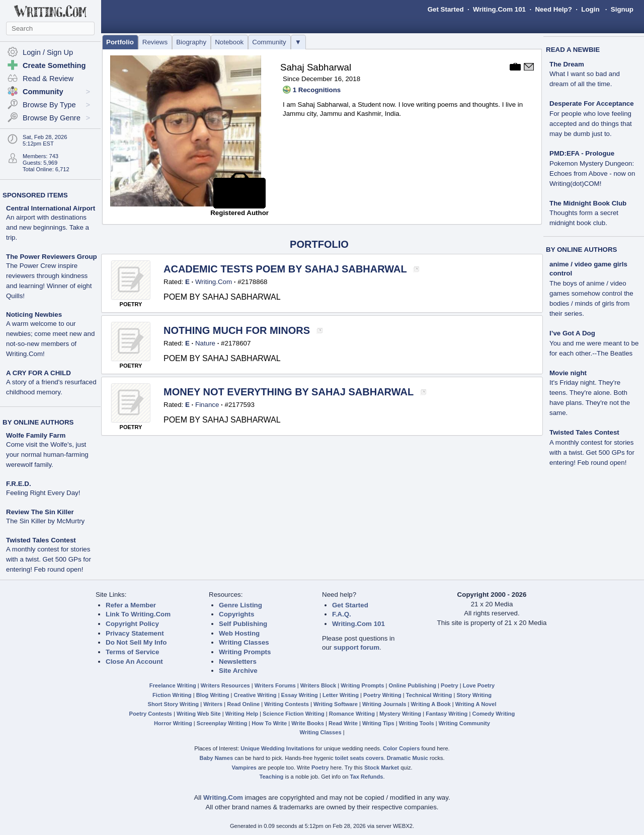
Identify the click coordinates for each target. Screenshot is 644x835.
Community (269, 42)
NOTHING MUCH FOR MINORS (238, 330)
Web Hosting (239, 633)
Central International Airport (50, 208)
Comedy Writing (493, 714)
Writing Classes (244, 642)
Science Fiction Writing (294, 714)
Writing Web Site (199, 714)
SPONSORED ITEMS (35, 195)
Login (590, 9)
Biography (191, 42)
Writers (212, 704)
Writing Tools (416, 723)
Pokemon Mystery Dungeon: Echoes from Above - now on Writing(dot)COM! (592, 173)
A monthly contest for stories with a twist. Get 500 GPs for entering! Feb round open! (48, 559)
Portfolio (120, 42)
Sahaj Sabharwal (315, 67)
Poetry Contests (150, 714)
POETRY (131, 304)
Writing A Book (431, 704)
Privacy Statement (135, 633)
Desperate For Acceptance (591, 103)
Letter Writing (341, 695)
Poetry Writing (382, 695)
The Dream (566, 64)
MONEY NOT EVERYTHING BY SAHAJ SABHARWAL (290, 391)
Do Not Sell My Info (136, 642)
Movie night (568, 373)
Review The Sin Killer (40, 512)
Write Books (307, 723)
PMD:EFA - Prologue (581, 153)
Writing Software (335, 704)
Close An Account (134, 661)
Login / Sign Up (48, 52)
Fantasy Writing (446, 714)
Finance (207, 404)
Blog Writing (212, 695)
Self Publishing (243, 624)
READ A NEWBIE (573, 49)
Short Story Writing (173, 704)
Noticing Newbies (34, 314)
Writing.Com (213, 282)
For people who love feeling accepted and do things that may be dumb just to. (590, 123)
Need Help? (553, 9)
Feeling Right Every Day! (43, 493)
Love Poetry (479, 685)
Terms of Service (132, 652)
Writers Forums (275, 685)
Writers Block (318, 685)
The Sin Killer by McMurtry (45, 521)
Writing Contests (286, 704)
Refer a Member (131, 605)
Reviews (155, 42)
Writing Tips (378, 723)
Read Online (243, 704)
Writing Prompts (245, 652)
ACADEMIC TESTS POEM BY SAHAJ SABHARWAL (287, 268)
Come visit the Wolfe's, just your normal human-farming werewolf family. (47, 454)
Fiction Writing (172, 695)
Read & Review (48, 79)
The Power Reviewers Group (51, 256)
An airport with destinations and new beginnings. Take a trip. (47, 227)
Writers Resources (225, 685)
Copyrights (236, 614)
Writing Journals (384, 704)
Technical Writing (429, 695)
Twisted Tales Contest (41, 540)
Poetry (449, 685)
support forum (356, 647)
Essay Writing (299, 695)
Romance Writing (352, 714)
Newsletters (238, 661)
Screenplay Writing (222, 723)
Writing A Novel (476, 704)
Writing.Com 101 (499, 9)
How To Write (269, 723)
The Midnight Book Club (587, 203)
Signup (622, 9)
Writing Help (241, 714)
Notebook (229, 42)
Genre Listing (240, 605)
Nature (205, 343)
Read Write (343, 723)
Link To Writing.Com (138, 614)
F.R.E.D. (18, 484)
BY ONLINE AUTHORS (38, 422)
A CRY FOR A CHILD (38, 373)
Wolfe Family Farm (35, 435)
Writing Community (464, 723)
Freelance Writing (172, 685)
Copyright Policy (132, 624)
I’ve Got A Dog (572, 333)
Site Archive (238, 670)
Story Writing (474, 695)
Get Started (446, 9)
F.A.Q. (341, 614)
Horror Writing (173, 723)
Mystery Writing (400, 714)
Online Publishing (412, 685)
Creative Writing (255, 695)
